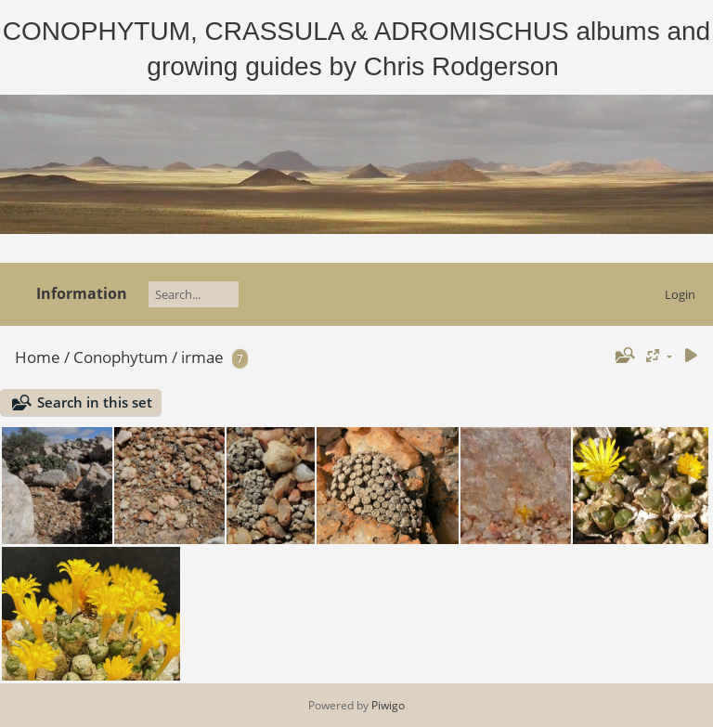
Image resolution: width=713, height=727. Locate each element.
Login (680, 294)
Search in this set (94, 402)
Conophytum (120, 357)
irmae (202, 357)
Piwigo (388, 705)
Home (37, 357)
